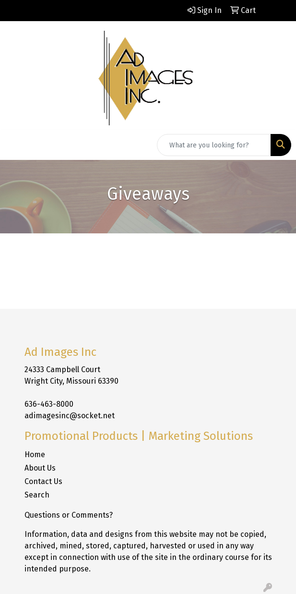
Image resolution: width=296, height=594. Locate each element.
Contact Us (43, 481)
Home (34, 454)
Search (36, 494)
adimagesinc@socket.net (69, 415)
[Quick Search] (214, 145)
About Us (40, 468)
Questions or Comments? (68, 515)
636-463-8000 (48, 404)
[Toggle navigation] (15, 145)
